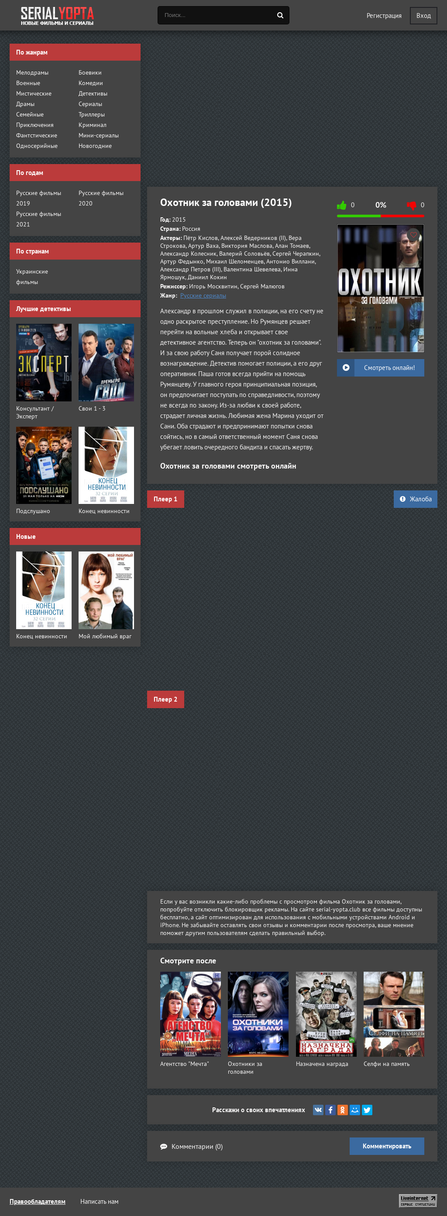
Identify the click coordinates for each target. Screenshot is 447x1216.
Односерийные (37, 146)
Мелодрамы (32, 72)
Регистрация (384, 15)
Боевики (90, 72)
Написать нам (99, 1201)
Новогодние (95, 146)
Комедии (91, 83)
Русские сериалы (203, 295)
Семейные (30, 114)
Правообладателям (37, 1201)
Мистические (34, 93)
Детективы (93, 93)
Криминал (93, 125)
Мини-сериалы (99, 135)
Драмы (25, 104)
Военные (28, 83)
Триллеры (92, 114)
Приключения (35, 125)
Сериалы (90, 104)
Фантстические (36, 135)
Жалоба (416, 499)
